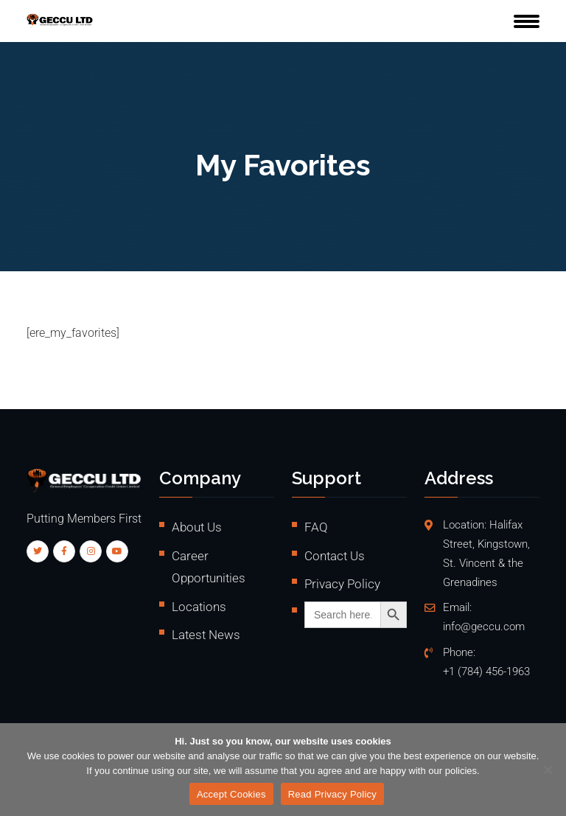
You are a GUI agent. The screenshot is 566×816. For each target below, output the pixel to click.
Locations (199, 606)
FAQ (316, 527)
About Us (197, 527)
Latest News (206, 634)
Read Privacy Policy (332, 794)
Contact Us (334, 555)
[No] (547, 769)
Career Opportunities (208, 567)
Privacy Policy (342, 583)
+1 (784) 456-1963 (486, 672)
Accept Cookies (231, 794)
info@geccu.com (484, 627)
